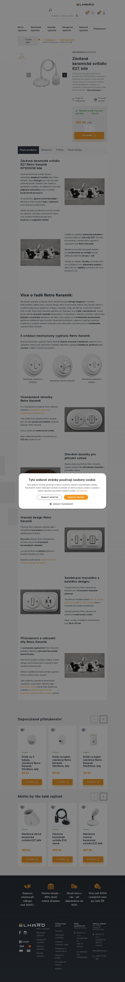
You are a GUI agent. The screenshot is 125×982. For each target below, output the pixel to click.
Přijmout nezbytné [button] (49, 497)
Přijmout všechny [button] (76, 497)
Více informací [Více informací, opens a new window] (82, 491)
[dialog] (62, 491)
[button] (62, 504)
